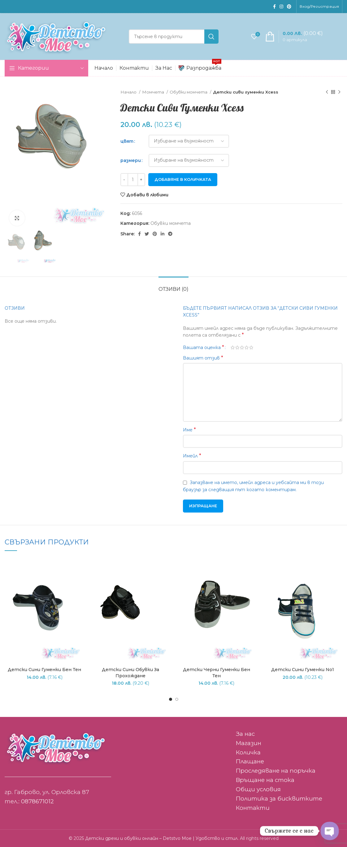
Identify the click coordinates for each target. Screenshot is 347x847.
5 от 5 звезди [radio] (251, 347)
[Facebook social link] (274, 6)
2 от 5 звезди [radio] (237, 347)
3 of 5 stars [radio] (242, 347)
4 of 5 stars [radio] (246, 347)
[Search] (174, 36)
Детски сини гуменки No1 (302, 669)
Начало (128, 92)
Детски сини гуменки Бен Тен (44, 669)
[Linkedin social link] (162, 234)
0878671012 (37, 801)
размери (130, 160)
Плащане (250, 761)
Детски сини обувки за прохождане (130, 673)
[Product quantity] (132, 179)
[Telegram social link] (170, 234)
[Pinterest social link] (289, 6)
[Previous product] (327, 92)
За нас (245, 733)
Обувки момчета (189, 92)
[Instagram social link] (281, 6)
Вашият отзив (203, 358)
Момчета (153, 92)
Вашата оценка (203, 347)
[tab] (173, 286)
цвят (126, 141)
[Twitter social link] (147, 234)
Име (189, 430)
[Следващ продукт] (339, 92)
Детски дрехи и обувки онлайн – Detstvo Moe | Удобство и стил (161, 838)
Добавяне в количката (182, 179)
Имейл (192, 456)
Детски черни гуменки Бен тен (216, 673)
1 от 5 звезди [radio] (232, 347)
